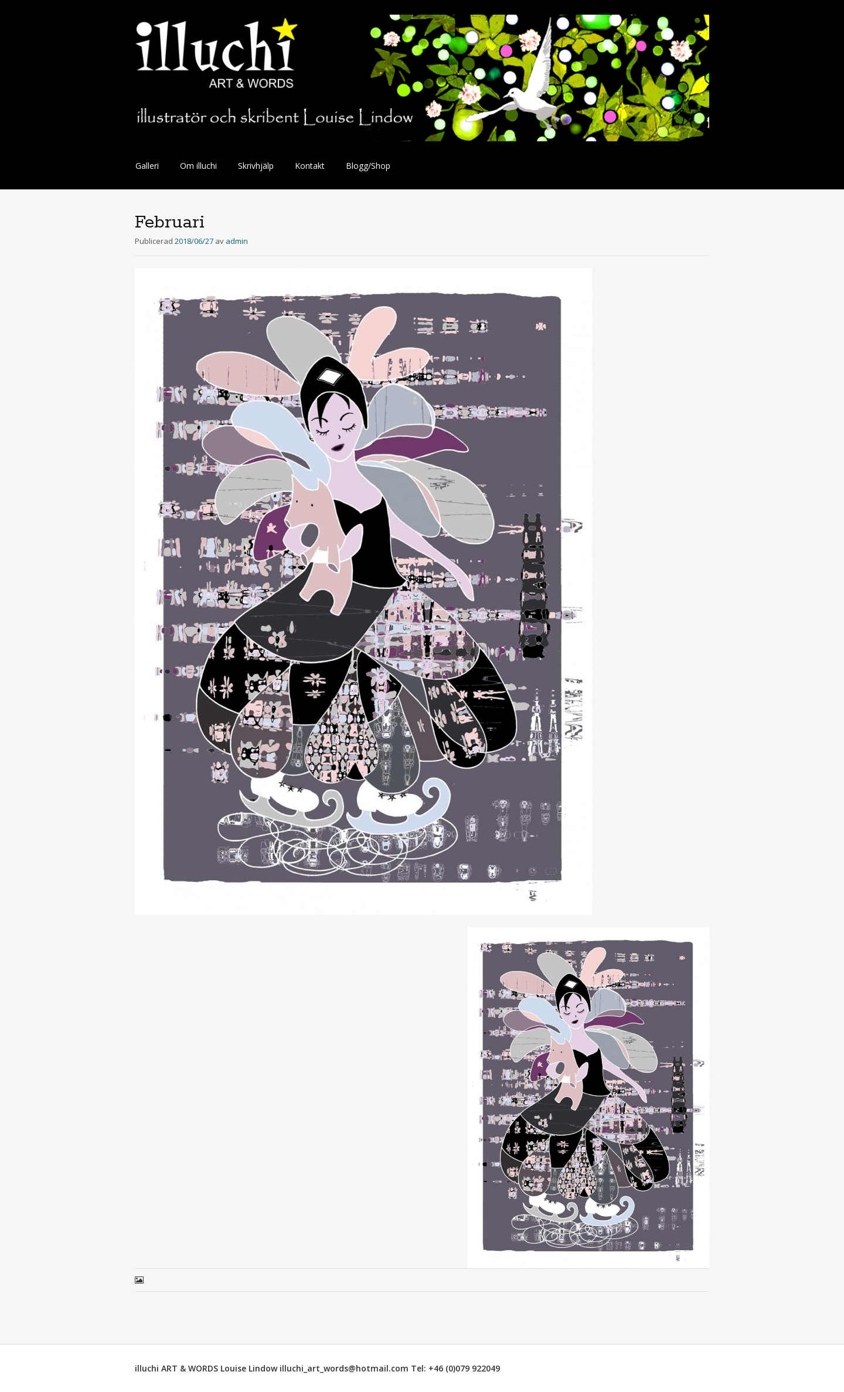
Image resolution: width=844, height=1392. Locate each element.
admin (237, 241)
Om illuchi (198, 165)
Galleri (147, 165)
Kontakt (310, 165)
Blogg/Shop (368, 165)
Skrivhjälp (256, 165)
